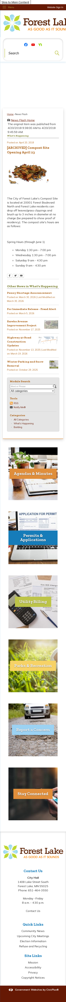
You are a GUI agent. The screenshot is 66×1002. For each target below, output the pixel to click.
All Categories (21, 419)
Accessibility (33, 967)
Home (10, 114)
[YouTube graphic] (33, 44)
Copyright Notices (33, 977)
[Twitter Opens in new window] (15, 276)
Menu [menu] (11, 7)
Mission (33, 962)
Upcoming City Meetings (33, 936)
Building (18, 427)
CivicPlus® (52, 989)
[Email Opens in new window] (21, 276)
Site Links (33, 955)
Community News (33, 931)
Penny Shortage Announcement (29, 292)
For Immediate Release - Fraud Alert (31, 309)
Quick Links (33, 924)
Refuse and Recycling (33, 946)
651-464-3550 (38, 890)
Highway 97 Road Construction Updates (19, 341)
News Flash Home (23, 120)
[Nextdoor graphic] (40, 44)
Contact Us (33, 911)
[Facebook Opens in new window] (9, 276)
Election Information (33, 941)
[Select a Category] (32, 391)
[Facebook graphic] (26, 44)
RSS (16, 403)
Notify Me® (20, 407)
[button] (57, 53)
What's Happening (24, 423)
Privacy (33, 972)
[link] (55, 7)
